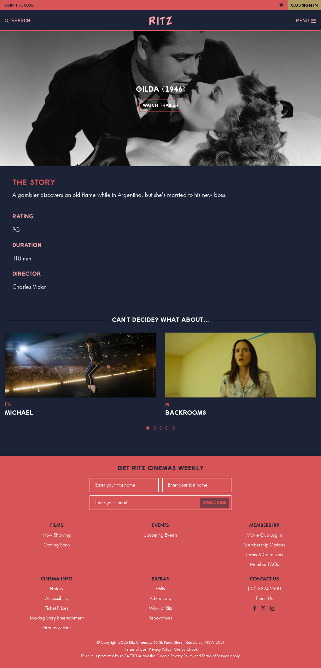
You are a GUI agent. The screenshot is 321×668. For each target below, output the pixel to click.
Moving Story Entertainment (57, 617)
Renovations (160, 617)
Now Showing (57, 535)
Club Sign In (304, 5)
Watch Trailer (160, 105)
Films (56, 525)
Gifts (160, 588)
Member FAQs (264, 564)
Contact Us (264, 578)
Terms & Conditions (264, 554)
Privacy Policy (160, 649)
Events (160, 525)
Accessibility (56, 598)
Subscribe (214, 502)
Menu (306, 20)
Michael (19, 413)
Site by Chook (186, 649)
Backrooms (185, 413)
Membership (264, 525)
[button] (147, 428)
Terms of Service (215, 656)
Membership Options (264, 544)
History (56, 588)
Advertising (160, 598)
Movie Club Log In (264, 535)
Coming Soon (57, 544)
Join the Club (19, 5)
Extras (160, 578)
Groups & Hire (56, 627)
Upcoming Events (160, 535)
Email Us (264, 598)
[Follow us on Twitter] (263, 608)
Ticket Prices (56, 608)
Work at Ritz (160, 608)
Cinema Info (57, 578)
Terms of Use (135, 649)
